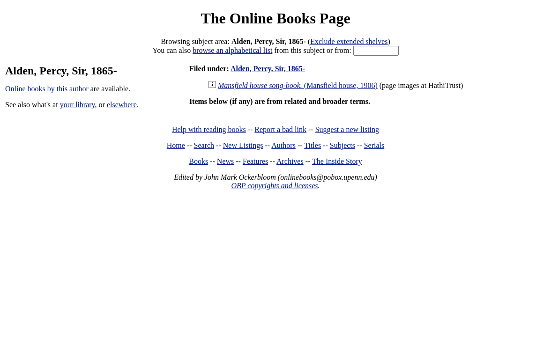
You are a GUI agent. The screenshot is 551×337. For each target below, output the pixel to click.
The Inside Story (337, 161)
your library (77, 105)
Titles (312, 145)
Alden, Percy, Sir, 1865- (268, 69)
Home (176, 145)
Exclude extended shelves (348, 41)
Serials (374, 145)
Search (204, 145)
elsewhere (122, 105)
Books (198, 161)
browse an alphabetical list (232, 50)
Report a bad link (280, 129)
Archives (290, 161)
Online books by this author (47, 89)
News (225, 161)
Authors (283, 145)
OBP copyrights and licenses (274, 186)
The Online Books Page (275, 18)
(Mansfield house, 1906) (298, 85)
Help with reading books (209, 129)
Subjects (342, 145)
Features (255, 161)
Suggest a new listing (347, 129)
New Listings (243, 145)
